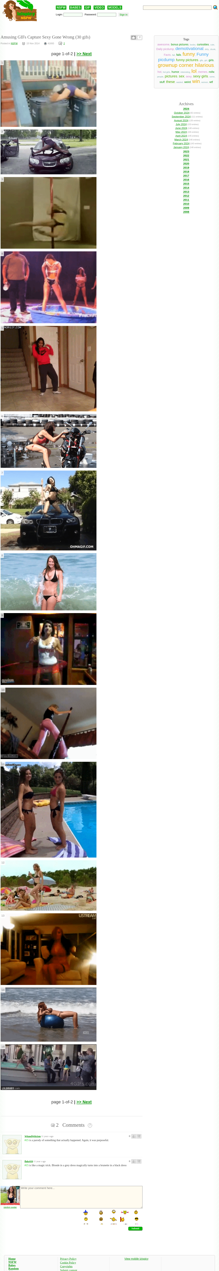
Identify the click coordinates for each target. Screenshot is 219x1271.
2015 (186, 183)
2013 (186, 191)
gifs (201, 60)
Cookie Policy (68, 1262)
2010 (186, 203)
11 (2, 764)
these (170, 82)
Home (12, 1258)
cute (212, 44)
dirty (207, 49)
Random (13, 1268)
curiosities (203, 44)
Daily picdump (165, 49)
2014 (186, 187)
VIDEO (99, 7)
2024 (186, 108)
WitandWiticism (33, 1136)
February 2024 (181, 143)
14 (2, 989)
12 (2, 862)
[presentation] (49, 1216)
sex (181, 76)
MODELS (114, 7)
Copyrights (66, 1266)
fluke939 (29, 1161)
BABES (75, 7)
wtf (211, 82)
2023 (186, 151)
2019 (186, 167)
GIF (87, 7)
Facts (167, 54)
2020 (186, 163)
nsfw (211, 71)
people (160, 76)
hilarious (204, 65)
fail (173, 55)
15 (2, 1046)
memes (202, 71)
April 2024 (181, 135)
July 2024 (181, 124)
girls (211, 60)
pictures (171, 76)
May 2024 (181, 131)
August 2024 (181, 120)
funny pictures (187, 60)
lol (194, 71)
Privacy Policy (68, 1258)
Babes (12, 1265)
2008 (186, 211)
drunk (213, 49)
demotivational (189, 48)
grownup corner (175, 65)
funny (189, 54)
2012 (186, 195)
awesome (163, 44)
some (212, 76)
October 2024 (181, 112)
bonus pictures (179, 44)
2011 (186, 199)
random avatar (10, 1207)
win (196, 81)
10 (2, 689)
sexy (189, 76)
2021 (186, 159)
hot (159, 71)
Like (133, 37)
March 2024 (181, 139)
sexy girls (200, 76)
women (204, 82)
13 (2, 915)
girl (205, 60)
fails (178, 54)
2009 (186, 207)
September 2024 (181, 116)
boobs (192, 44)
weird (187, 82)
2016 (186, 179)
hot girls (166, 72)
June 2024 (181, 128)
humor (175, 71)
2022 (186, 155)
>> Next (84, 53)
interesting (185, 72)
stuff (162, 82)
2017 (186, 175)
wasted (179, 82)
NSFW (61, 7)
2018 (186, 171)
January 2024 (181, 147)
